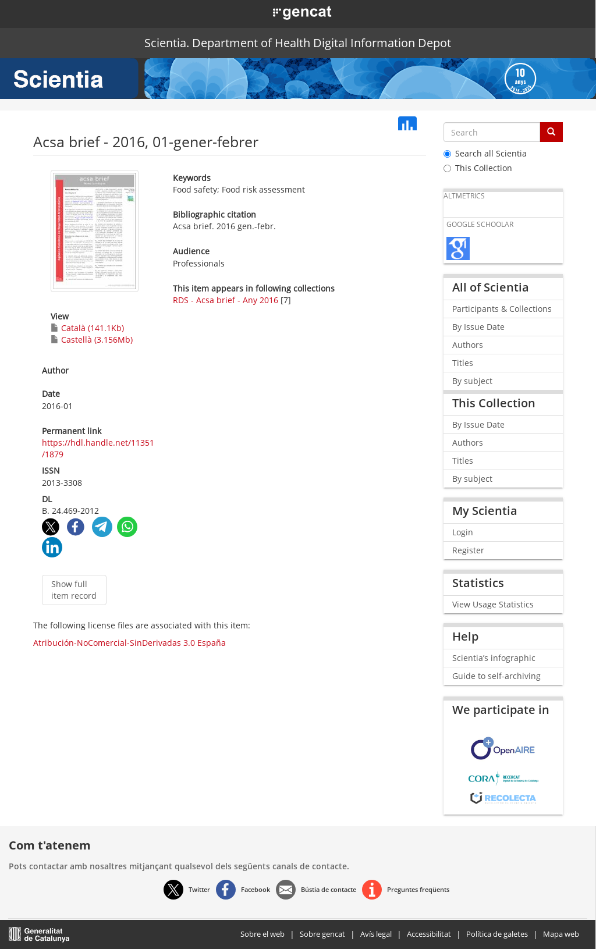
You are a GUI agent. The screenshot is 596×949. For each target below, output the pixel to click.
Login (462, 532)
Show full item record (74, 589)
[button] (289, 12)
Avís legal (376, 934)
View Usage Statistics (493, 604)
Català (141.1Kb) (87, 327)
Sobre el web (262, 934)
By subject (472, 380)
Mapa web (561, 934)
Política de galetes (497, 934)
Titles (462, 362)
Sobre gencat (322, 934)
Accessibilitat (429, 934)
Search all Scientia (485, 153)
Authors (467, 344)
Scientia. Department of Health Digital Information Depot (297, 43)
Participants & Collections (502, 308)
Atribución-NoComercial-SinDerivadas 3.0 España (129, 642)
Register (468, 550)
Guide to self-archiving (496, 675)
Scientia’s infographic (493, 657)
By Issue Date (478, 326)
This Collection (478, 167)
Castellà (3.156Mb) (92, 339)
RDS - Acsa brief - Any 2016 (225, 299)
